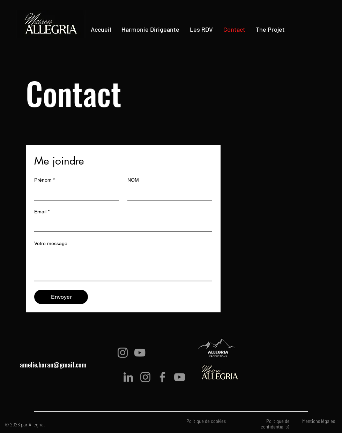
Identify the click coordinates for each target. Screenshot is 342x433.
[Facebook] (162, 377)
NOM (133, 180)
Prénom (44, 180)
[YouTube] (140, 352)
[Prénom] (74, 193)
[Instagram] (122, 352)
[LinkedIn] (128, 377)
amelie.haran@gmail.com (53, 364)
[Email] (121, 224)
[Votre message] (123, 265)
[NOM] (167, 193)
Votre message (50, 243)
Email (42, 212)
